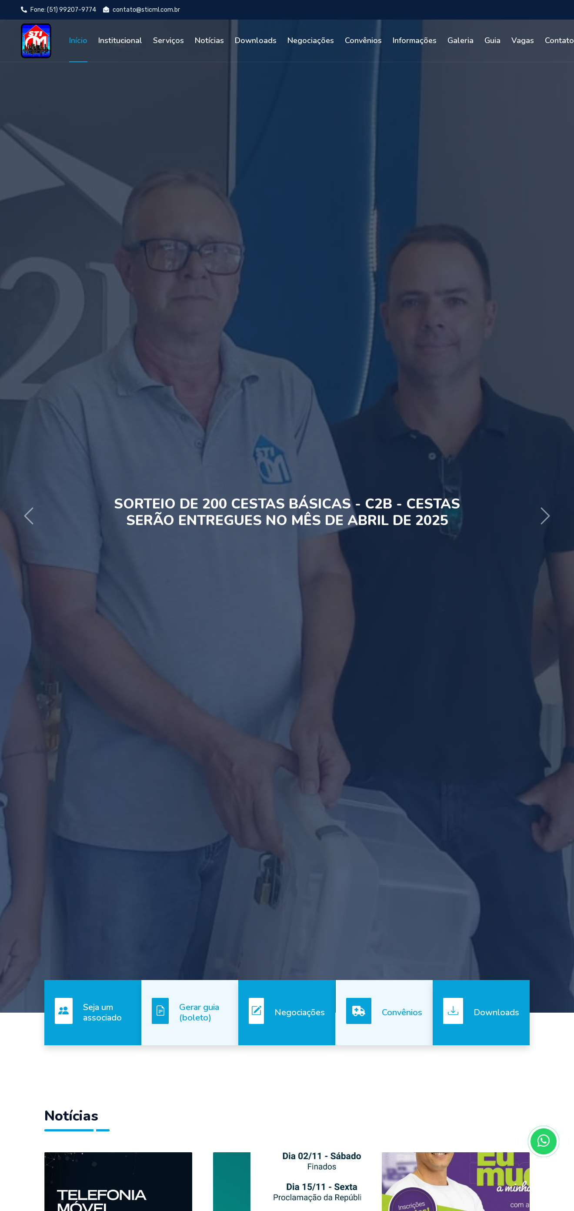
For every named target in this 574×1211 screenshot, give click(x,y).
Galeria (460, 40)
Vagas (522, 40)
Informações (415, 40)
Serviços (168, 40)
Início (78, 40)
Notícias (209, 40)
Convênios (363, 40)
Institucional (120, 40)
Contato (559, 40)
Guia (492, 40)
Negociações (310, 40)
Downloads (256, 40)
